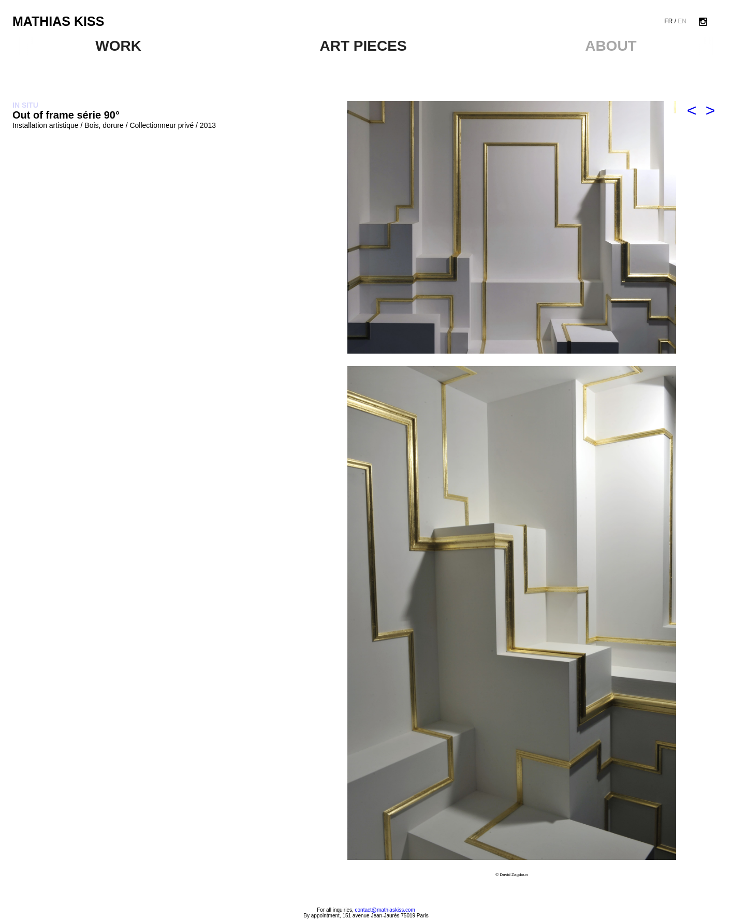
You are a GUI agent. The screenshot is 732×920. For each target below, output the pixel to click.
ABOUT (611, 46)
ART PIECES (363, 46)
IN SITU (25, 105)
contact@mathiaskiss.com (385, 910)
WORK (118, 46)
